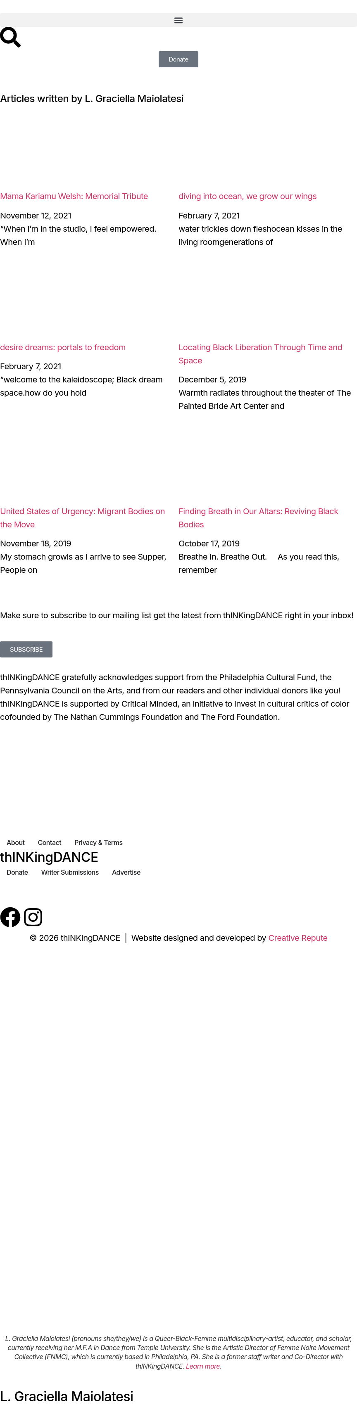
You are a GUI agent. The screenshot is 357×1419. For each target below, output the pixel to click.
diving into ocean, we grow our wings (247, 196)
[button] (178, 20)
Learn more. (203, 1366)
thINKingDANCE (49, 857)
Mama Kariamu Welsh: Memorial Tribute (74, 196)
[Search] (10, 37)
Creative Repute (297, 938)
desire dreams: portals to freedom (63, 347)
